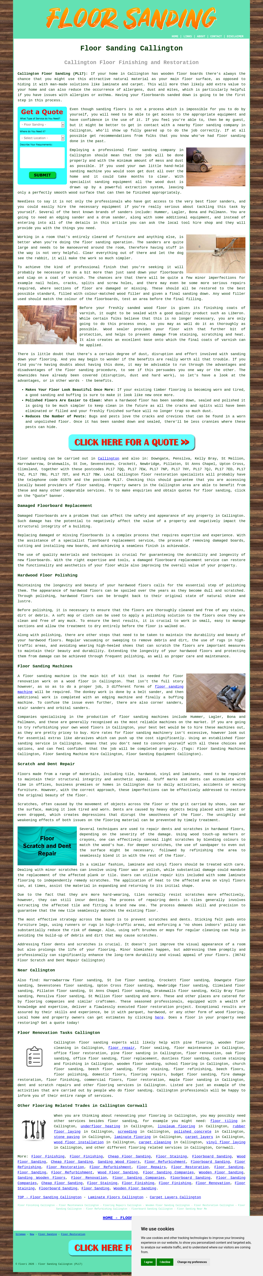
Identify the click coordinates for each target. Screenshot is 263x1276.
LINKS (187, 36)
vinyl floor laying (225, 1142)
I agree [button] (148, 1262)
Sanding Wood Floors (119, 1162)
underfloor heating (100, 1126)
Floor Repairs (151, 1167)
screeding (127, 1132)
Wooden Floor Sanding (221, 1172)
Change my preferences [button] (192, 1262)
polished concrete (192, 1132)
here (159, 1017)
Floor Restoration (65, 1167)
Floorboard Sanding (212, 1156)
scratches (146, 935)
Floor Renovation (89, 1178)
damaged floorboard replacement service (178, 560)
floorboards (91, 535)
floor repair (121, 1048)
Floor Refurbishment (165, 1162)
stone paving (67, 1137)
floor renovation (203, 1053)
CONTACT (216, 36)
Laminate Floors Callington (115, 1197)
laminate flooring (132, 1137)
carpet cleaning (155, 1142)
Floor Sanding (228, 1167)
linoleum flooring (176, 1126)
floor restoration (145, 1080)
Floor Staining (171, 1156)
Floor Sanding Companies (168, 1172)
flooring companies (45, 1002)
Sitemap (20, 1234)
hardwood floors (86, 591)
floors (175, 865)
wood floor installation (79, 1142)
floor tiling (224, 1121)
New (32, 1234)
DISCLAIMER (235, 36)
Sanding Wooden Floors (41, 1178)
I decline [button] (165, 1262)
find (34, 980)
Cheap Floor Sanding (129, 1156)
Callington (108, 459)
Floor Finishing (47, 1156)
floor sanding (142, 150)
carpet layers (199, 1137)
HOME (175, 36)
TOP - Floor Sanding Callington (50, 1197)
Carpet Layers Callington (175, 1197)
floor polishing (70, 1074)
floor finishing (62, 1080)
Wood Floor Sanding (118, 1172)
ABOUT (201, 36)
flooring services (115, 1085)
